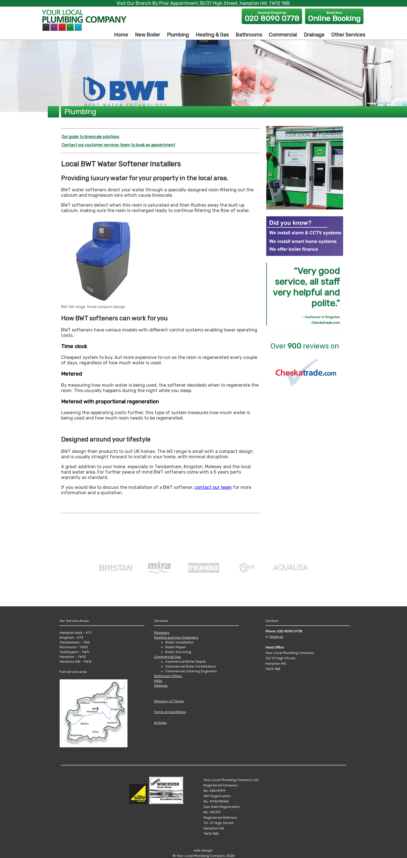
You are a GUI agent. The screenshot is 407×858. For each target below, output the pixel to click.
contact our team (213, 487)
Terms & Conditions (170, 712)
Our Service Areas (74, 621)
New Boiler (147, 35)
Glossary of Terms (169, 701)
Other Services (348, 35)
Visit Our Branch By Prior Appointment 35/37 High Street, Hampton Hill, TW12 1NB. (203, 3)
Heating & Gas (212, 35)
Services (161, 621)
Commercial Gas (167, 657)
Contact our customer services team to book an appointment (118, 145)
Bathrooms (248, 35)
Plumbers (161, 633)
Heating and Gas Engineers (176, 637)
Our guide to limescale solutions (90, 136)
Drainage (314, 35)
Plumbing (178, 35)
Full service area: (73, 672)
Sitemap (161, 686)
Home (121, 35)
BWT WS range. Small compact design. (93, 307)
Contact (271, 621)
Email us (276, 637)
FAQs (158, 681)
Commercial (283, 35)
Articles (160, 723)
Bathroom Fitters (168, 676)
